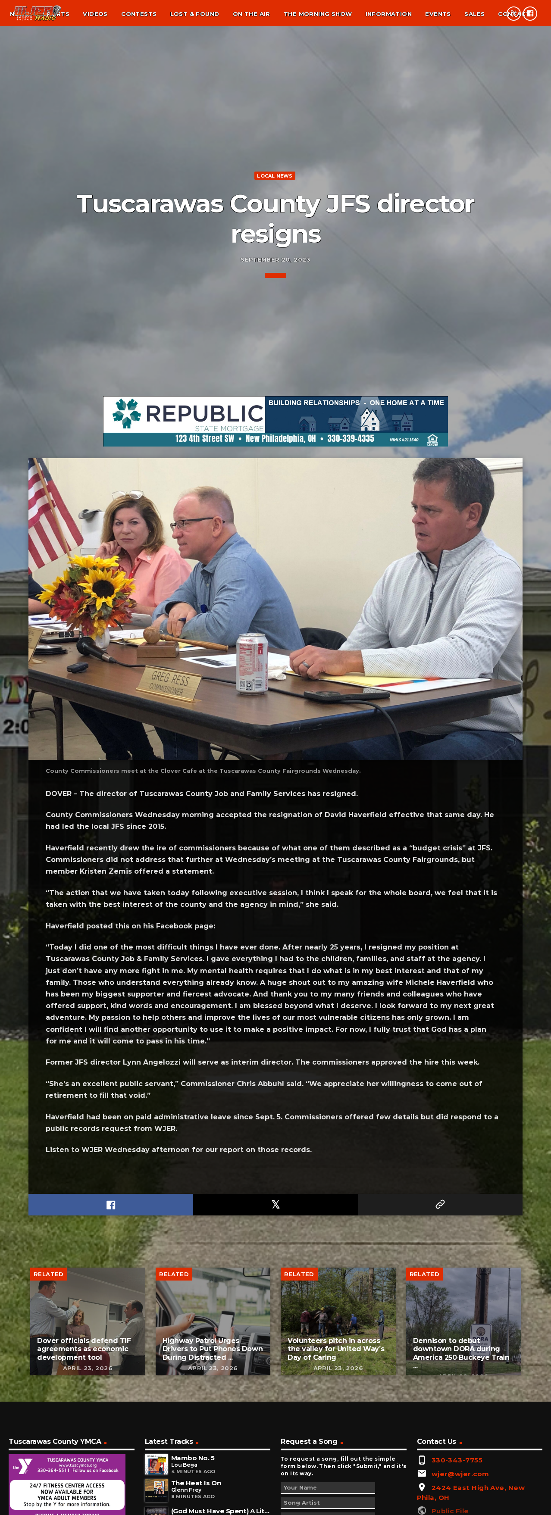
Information (389, 13)
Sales (474, 13)
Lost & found (194, 13)
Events (438, 13)
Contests (139, 13)
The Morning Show (318, 13)
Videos (95, 13)
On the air (251, 13)
